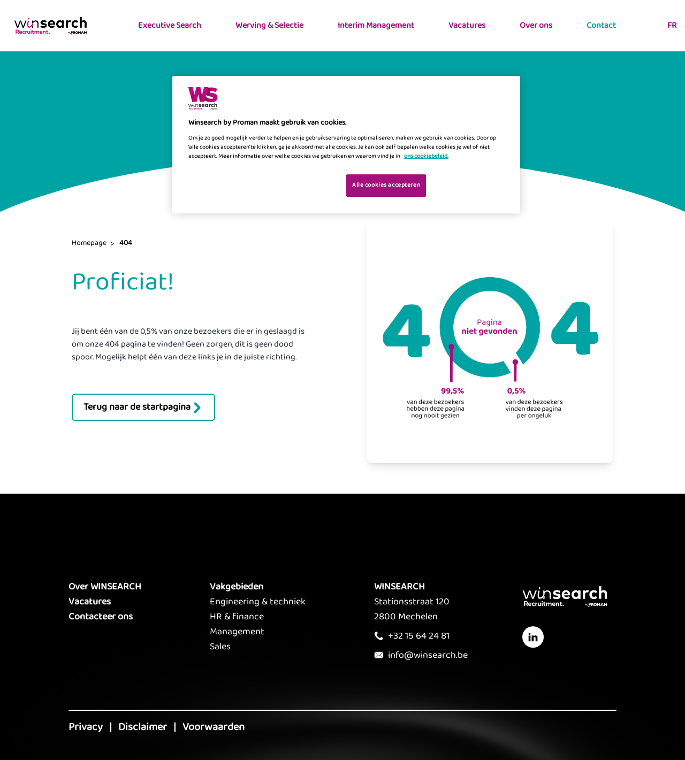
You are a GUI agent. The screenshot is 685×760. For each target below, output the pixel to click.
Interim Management (376, 25)
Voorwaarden (213, 726)
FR (671, 25)
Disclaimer (142, 726)
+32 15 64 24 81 (419, 635)
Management (237, 631)
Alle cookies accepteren (386, 185)
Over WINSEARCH (104, 586)
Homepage (89, 243)
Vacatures (466, 25)
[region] (346, 144)
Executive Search (169, 25)
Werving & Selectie (269, 25)
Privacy (85, 726)
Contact (601, 25)
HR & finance (237, 616)
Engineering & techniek (258, 601)
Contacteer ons (100, 616)
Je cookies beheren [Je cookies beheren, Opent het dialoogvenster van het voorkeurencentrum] (304, 184)
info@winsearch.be (428, 655)
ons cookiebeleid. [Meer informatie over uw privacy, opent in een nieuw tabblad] (426, 156)
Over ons (536, 25)
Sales (220, 646)
